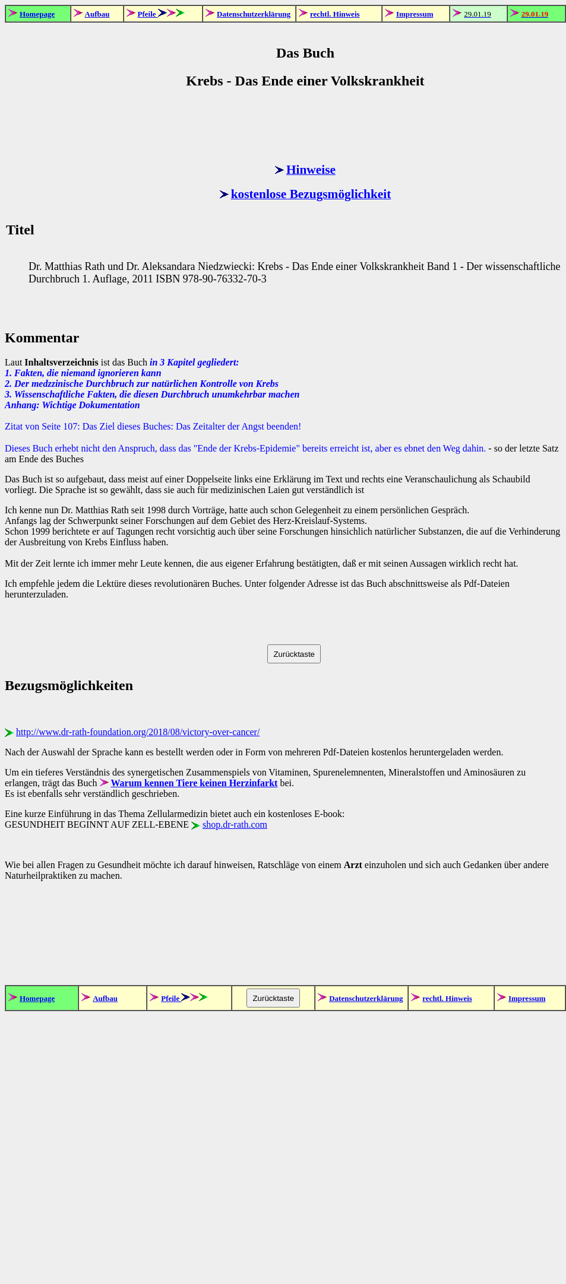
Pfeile (148, 13)
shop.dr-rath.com (235, 824)
